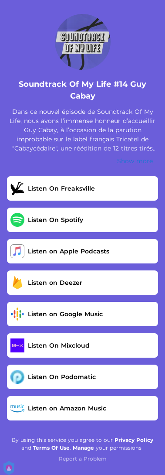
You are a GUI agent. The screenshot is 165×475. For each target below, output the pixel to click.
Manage (83, 447)
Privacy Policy (133, 440)
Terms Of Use (51, 447)
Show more (135, 161)
